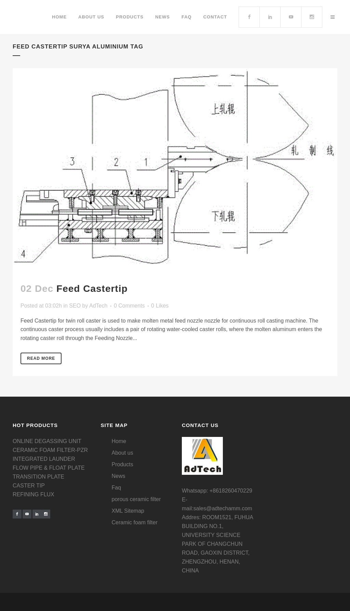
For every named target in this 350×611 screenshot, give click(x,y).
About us (122, 453)
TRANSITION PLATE (38, 477)
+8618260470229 (231, 491)
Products (122, 464)
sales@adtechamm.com (222, 508)
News (118, 476)
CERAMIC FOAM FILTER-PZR (50, 450)
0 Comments (129, 306)
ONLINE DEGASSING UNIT (47, 441)
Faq (116, 488)
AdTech (98, 306)
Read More (41, 358)
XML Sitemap (128, 511)
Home (119, 441)
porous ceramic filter (136, 499)
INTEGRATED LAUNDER (44, 459)
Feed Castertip (92, 288)
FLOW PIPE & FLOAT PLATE (49, 468)
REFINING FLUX (33, 494)
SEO (75, 306)
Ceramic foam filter (135, 522)
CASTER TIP (29, 485)
